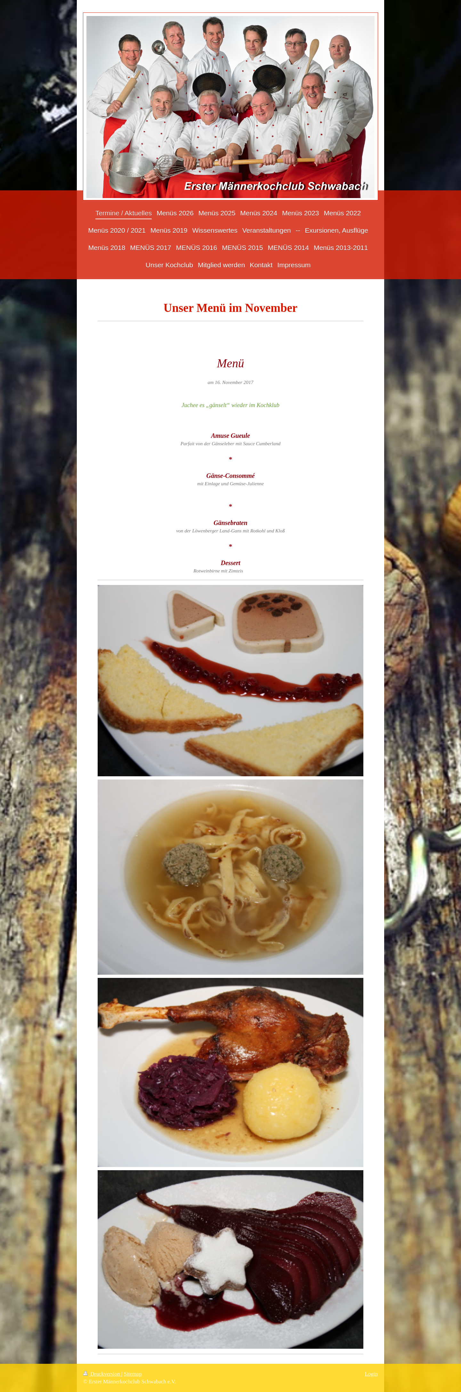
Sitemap (133, 1374)
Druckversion (102, 1374)
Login (371, 1374)
